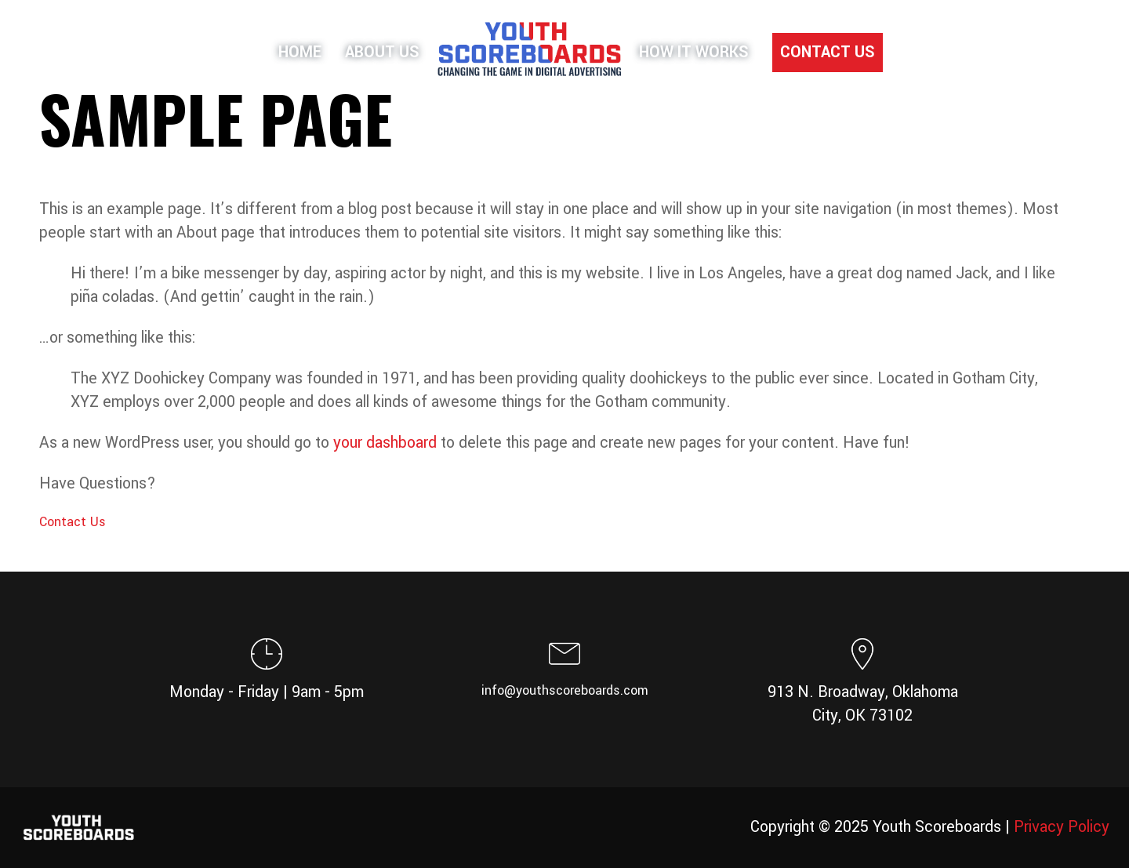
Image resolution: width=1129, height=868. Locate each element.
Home (299, 53)
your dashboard (385, 443)
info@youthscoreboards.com (564, 690)
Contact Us (827, 53)
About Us (382, 53)
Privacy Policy (1061, 827)
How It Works (694, 53)
